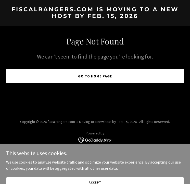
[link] (95, 16)
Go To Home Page (95, 76)
